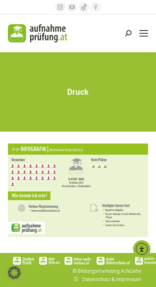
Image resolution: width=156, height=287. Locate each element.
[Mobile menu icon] (143, 33)
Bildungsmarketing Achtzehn (109, 271)
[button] (14, 272)
